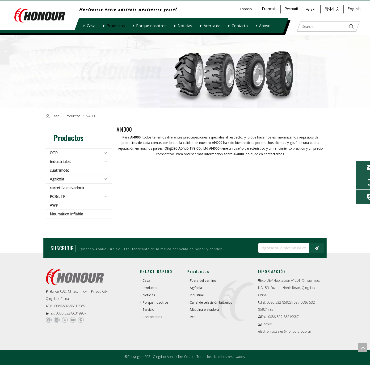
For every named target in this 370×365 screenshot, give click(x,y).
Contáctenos (152, 317)
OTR (54, 152)
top (362, 347)
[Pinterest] (81, 320)
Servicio (148, 309)
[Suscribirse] (316, 248)
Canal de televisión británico (211, 302)
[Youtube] (73, 320)
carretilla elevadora (67, 187)
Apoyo (264, 25)
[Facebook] (49, 320)
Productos (116, 25)
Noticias (185, 25)
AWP (54, 205)
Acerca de (212, 25)
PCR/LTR (57, 196)
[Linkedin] (57, 320)
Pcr (192, 317)
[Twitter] (65, 320)
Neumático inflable (66, 214)
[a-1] (185, 71)
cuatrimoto (59, 170)
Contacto (240, 25)
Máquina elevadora (204, 309)
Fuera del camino (203, 280)
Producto (150, 287)
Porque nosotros (151, 25)
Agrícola (57, 179)
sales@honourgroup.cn (293, 331)
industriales (60, 161)
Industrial (197, 295)
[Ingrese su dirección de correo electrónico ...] (282, 248)
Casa (91, 25)
